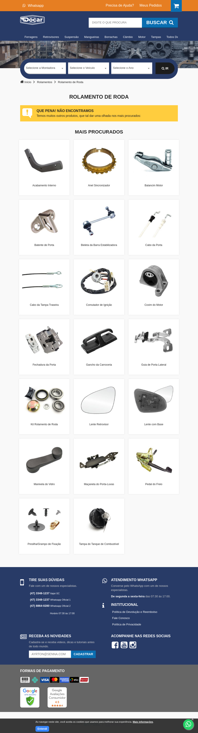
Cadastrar (83, 654)
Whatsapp (33, 5)
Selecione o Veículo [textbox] (82, 68)
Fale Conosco (121, 618)
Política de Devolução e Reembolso (134, 612)
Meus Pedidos (151, 5)
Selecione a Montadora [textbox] (40, 68)
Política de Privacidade (126, 624)
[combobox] (45, 68)
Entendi (42, 728)
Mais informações (143, 722)
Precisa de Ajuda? (120, 5)
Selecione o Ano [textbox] (123, 68)
